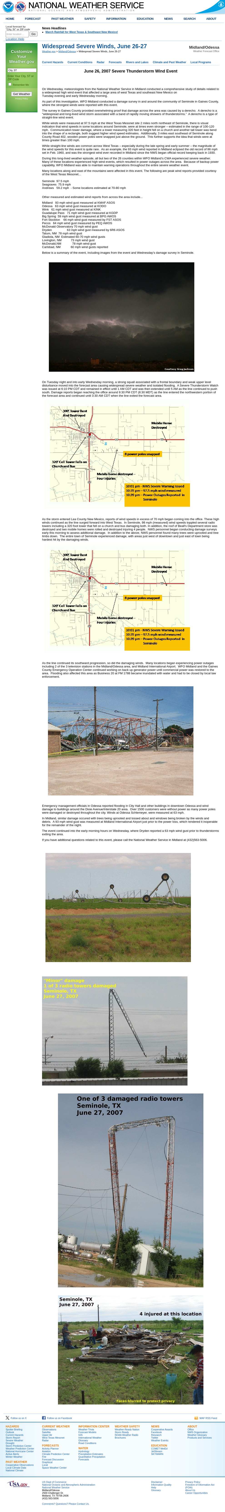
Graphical (47, 1462)
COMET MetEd (159, 1448)
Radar (101, 62)
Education (159, 1445)
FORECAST (33, 18)
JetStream (156, 1451)
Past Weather (16, 1462)
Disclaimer (156, 1482)
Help (153, 1487)
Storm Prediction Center (19, 1445)
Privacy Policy (21, 99)
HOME (10, 18)
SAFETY (89, 18)
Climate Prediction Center (56, 1454)
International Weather (90, 1437)
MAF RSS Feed (206, 1418)
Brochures (120, 1437)
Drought (10, 1443)
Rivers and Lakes (137, 62)
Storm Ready (122, 1432)
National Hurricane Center (20, 1451)
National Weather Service (56, 1487)
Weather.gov (49, 51)
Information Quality (161, 1484)
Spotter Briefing (14, 1429)
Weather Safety (127, 1426)
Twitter (154, 1437)
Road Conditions (87, 1443)
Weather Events (159, 1440)
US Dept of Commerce (54, 1482)
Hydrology (83, 1451)
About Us (190, 1490)
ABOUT (211, 18)
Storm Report (13, 1437)
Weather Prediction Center (20, 1448)
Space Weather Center (54, 1467)
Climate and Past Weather (169, 62)
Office (191, 1429)
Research (156, 1435)
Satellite (46, 1432)
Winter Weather (14, 1456)
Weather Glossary (197, 1435)
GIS (80, 1435)
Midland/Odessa (67, 51)
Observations (49, 1429)
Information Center (93, 1426)
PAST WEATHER (62, 18)
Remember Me (21, 84)
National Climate (14, 1470)
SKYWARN (157, 1454)
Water (83, 1448)
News (155, 1426)
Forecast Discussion (53, 1459)
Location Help (15, 39)
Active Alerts (12, 1454)
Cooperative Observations (20, 1465)
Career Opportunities (196, 1493)
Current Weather (56, 1426)
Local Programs (200, 62)
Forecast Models (87, 1432)
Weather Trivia (86, 1429)
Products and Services (200, 1437)
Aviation (46, 1451)
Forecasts (115, 62)
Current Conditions (80, 62)
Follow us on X (16, 1418)
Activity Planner (50, 1448)
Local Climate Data (16, 1467)
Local (45, 1465)
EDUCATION (145, 18)
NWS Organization (198, 1432)
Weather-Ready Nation (127, 1429)
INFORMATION (116, 18)
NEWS (168, 18)
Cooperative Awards (162, 1429)
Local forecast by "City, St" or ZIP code (18, 28)
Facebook (156, 1432)
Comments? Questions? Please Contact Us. (65, 1503)
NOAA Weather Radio (126, 1435)
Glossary (83, 1440)
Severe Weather (14, 1440)
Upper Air (47, 1435)
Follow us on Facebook (57, 1418)
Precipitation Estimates (90, 1454)
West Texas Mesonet (53, 1437)
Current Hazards (52, 62)
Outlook (10, 1432)
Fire (44, 1456)
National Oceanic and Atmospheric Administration (68, 1484)
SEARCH (189, 18)
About (192, 1426)
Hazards (12, 1426)
